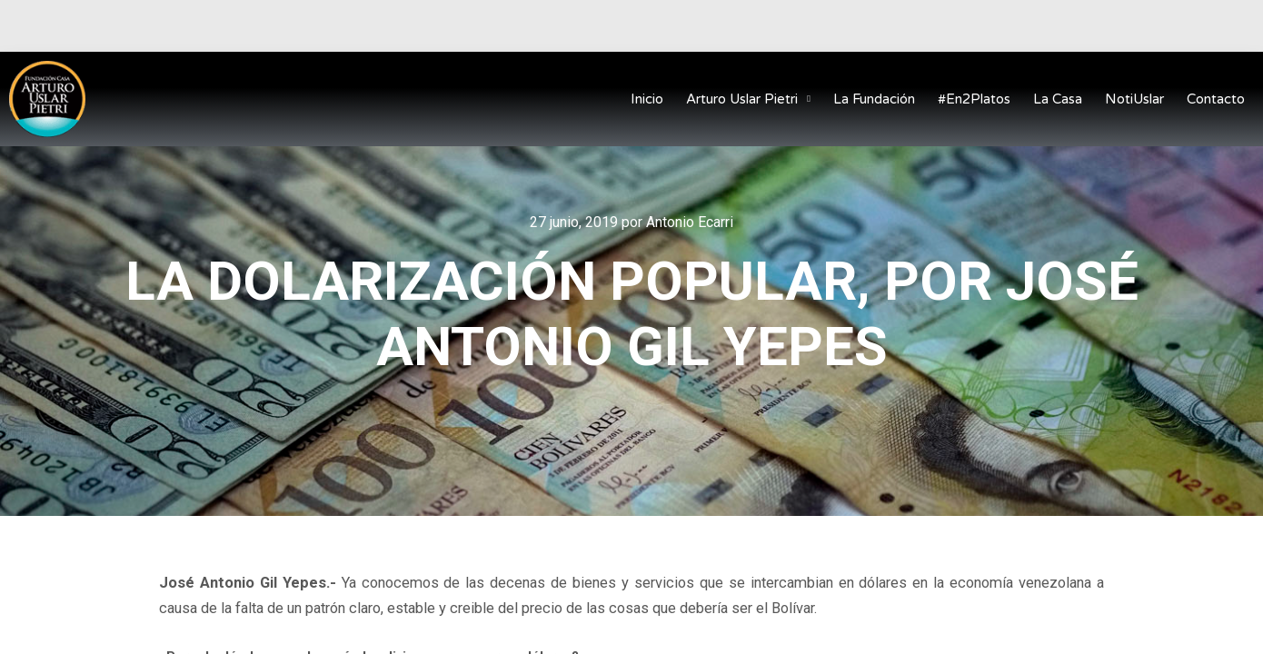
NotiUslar (1134, 99)
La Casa (1057, 99)
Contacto (1216, 99)
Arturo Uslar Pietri (748, 99)
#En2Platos (974, 99)
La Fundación (874, 99)
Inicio (647, 99)
